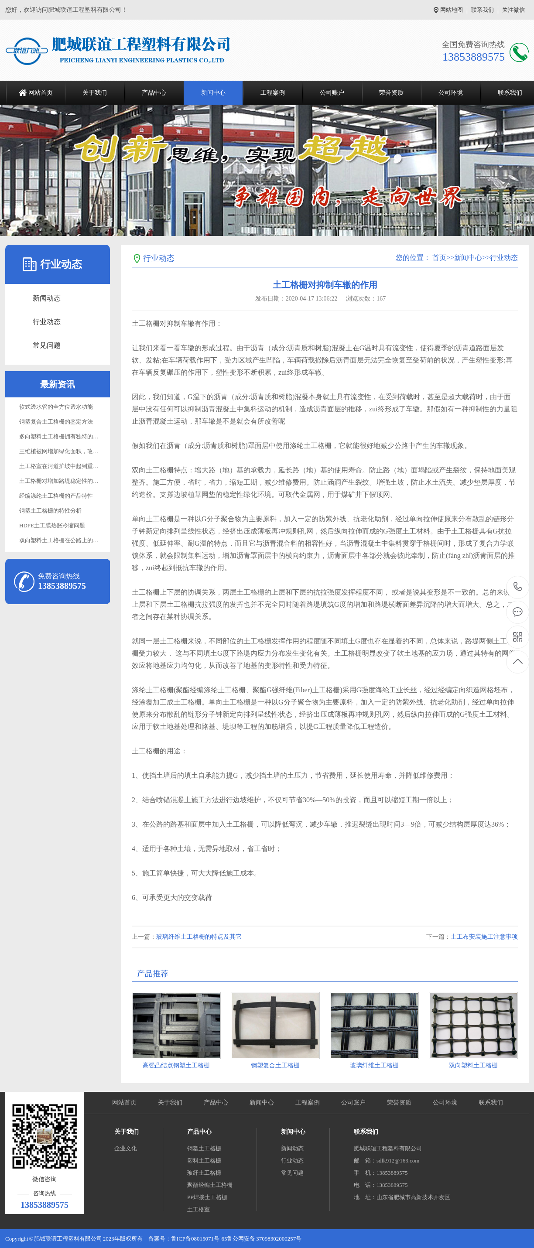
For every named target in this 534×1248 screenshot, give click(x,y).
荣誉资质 (391, 92)
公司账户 (332, 92)
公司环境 (450, 92)
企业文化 (125, 1148)
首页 (439, 257)
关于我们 (94, 92)
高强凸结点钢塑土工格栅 (176, 1065)
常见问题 (47, 345)
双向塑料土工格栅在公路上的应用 (61, 540)
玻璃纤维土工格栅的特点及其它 (199, 936)
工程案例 (272, 92)
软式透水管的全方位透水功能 (56, 406)
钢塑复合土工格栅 (275, 1065)
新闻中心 (213, 92)
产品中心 (154, 92)
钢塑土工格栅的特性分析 (50, 510)
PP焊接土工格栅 (207, 1197)
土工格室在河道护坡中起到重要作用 (64, 466)
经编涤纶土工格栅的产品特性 (56, 495)
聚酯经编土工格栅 (210, 1185)
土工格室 (198, 1209)
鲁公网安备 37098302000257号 (264, 1238)
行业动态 (47, 321)
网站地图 (451, 10)
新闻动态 (47, 298)
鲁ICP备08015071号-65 (199, 1238)
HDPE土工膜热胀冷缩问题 (52, 525)
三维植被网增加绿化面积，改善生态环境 (70, 451)
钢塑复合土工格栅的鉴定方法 (56, 421)
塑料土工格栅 (204, 1160)
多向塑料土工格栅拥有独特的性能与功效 (70, 436)
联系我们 (482, 10)
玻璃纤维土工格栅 (374, 1065)
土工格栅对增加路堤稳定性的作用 (61, 481)
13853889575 (518, 587)
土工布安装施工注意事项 (484, 936)
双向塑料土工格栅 (473, 1065)
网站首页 (40, 92)
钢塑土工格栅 (204, 1148)
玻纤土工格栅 (204, 1172)
